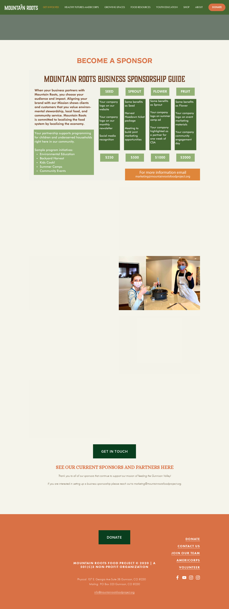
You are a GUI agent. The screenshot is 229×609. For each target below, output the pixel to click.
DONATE (114, 537)
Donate (217, 7)
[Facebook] (177, 577)
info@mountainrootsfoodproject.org (114, 592)
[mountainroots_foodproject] (198, 577)
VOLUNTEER (189, 567)
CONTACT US (189, 546)
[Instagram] (191, 577)
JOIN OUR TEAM (185, 553)
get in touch (114, 451)
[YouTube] (184, 577)
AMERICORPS (188, 560)
